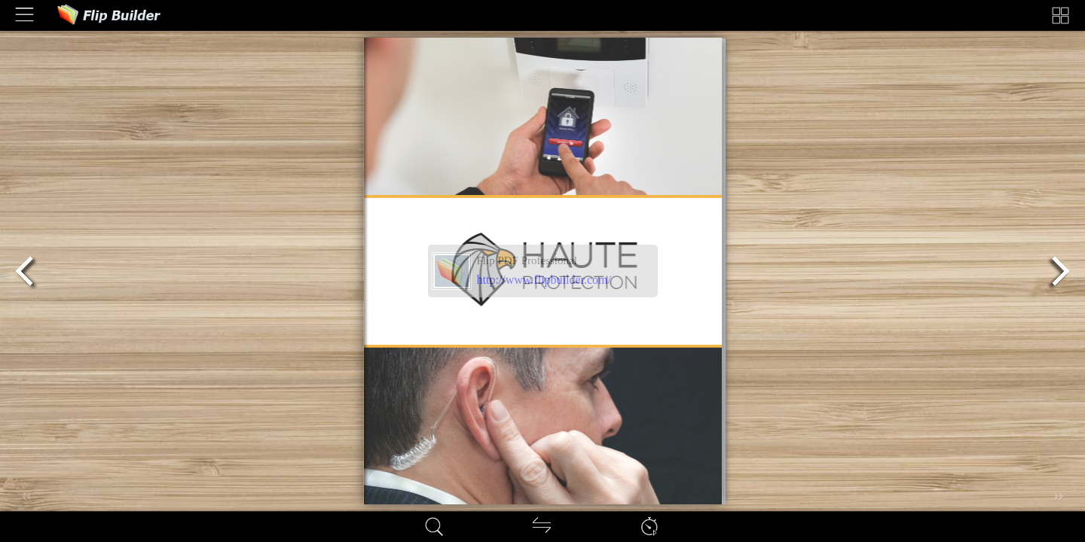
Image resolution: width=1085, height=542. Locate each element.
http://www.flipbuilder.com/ (544, 279)
